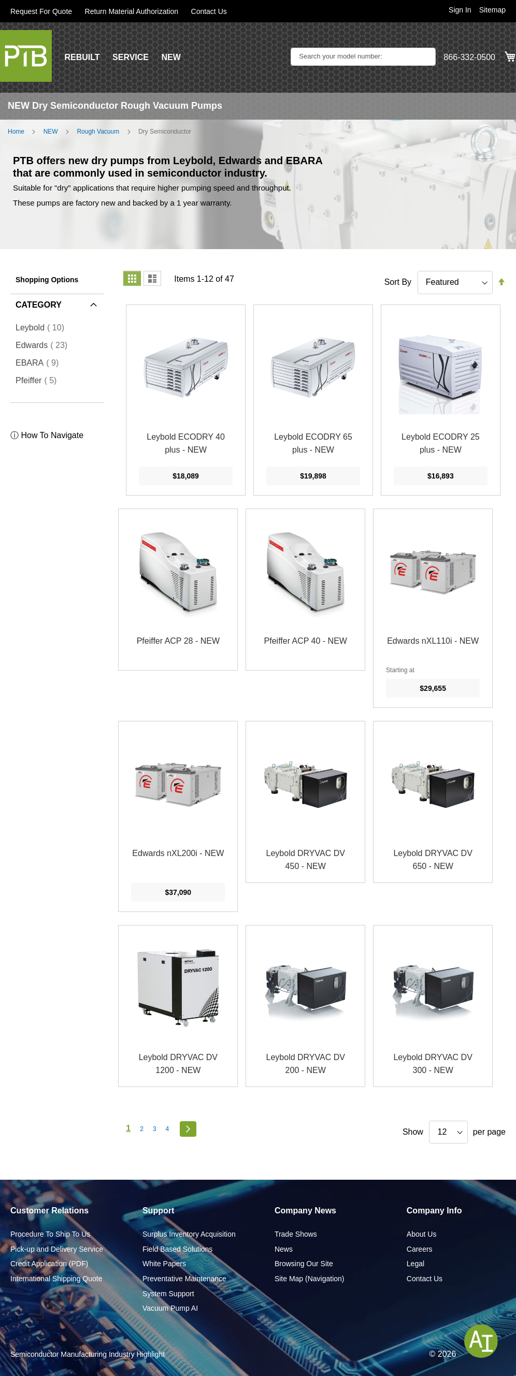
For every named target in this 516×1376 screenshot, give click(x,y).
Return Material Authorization (132, 11)
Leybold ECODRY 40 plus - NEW (186, 443)
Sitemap (492, 10)
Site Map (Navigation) (310, 1278)
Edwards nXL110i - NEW (433, 640)
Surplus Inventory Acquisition (189, 1234)
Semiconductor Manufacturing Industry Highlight (87, 1354)
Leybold (43, 327)
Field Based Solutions (177, 1249)
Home (16, 131)
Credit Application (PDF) (49, 1263)
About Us (422, 1234)
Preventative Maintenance (184, 1278)
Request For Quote (41, 11)
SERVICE (130, 57)
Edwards (45, 345)
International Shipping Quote (56, 1278)
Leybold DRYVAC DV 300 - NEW (432, 1064)
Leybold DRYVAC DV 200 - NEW (305, 1064)
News (284, 1249)
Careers (420, 1249)
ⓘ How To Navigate (46, 435)
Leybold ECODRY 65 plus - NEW (313, 443)
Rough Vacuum (98, 131)
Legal (415, 1263)
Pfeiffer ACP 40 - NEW (305, 640)
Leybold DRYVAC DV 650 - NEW (432, 860)
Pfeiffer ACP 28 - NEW (178, 640)
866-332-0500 (469, 57)
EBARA (40, 362)
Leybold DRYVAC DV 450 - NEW (305, 860)
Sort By (397, 282)
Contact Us (209, 11)
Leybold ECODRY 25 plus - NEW (441, 443)
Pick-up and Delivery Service (56, 1249)
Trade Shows (296, 1234)
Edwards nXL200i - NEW (178, 853)
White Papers (164, 1263)
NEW (170, 57)
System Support (168, 1294)
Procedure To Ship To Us (50, 1234)
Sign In (460, 10)
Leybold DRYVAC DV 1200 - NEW (178, 1064)
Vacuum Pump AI (170, 1308)
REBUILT (81, 57)
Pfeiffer (39, 380)
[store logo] (26, 56)
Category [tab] (39, 304)
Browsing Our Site (304, 1263)
